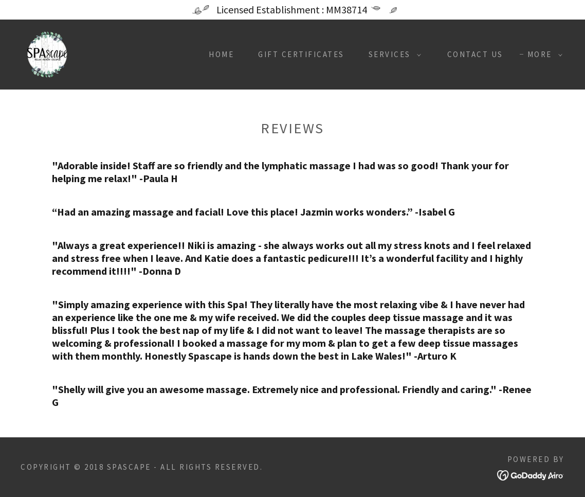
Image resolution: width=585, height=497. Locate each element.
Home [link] (221, 54)
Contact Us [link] (475, 54)
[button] (392, 54)
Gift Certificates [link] (301, 54)
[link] (47, 53)
